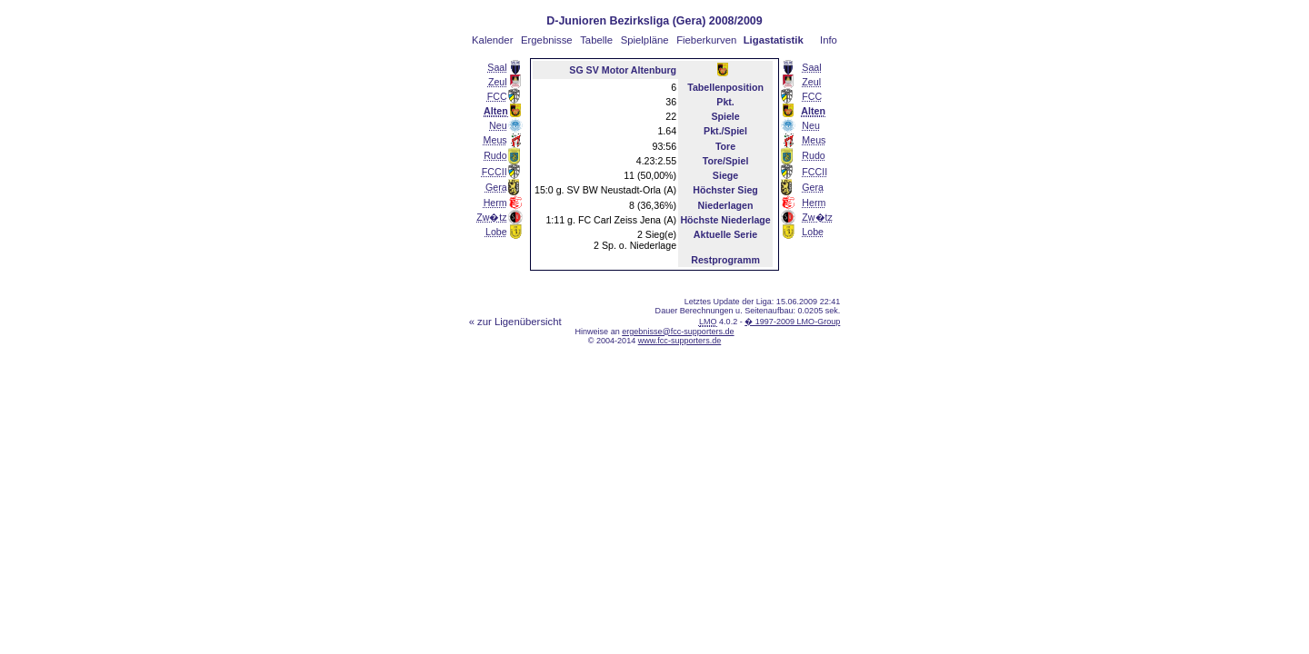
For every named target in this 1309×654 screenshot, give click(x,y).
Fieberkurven (706, 40)
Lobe (496, 231)
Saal (496, 67)
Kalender (492, 40)
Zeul (497, 81)
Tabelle (596, 40)
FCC (497, 96)
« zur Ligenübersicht (515, 321)
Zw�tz (491, 217)
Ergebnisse (547, 40)
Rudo (495, 155)
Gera (496, 187)
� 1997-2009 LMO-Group (792, 321)
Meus (495, 139)
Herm (495, 202)
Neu (498, 125)
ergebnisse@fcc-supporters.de (678, 331)
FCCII (494, 171)
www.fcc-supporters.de (680, 340)
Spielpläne (645, 40)
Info (828, 40)
